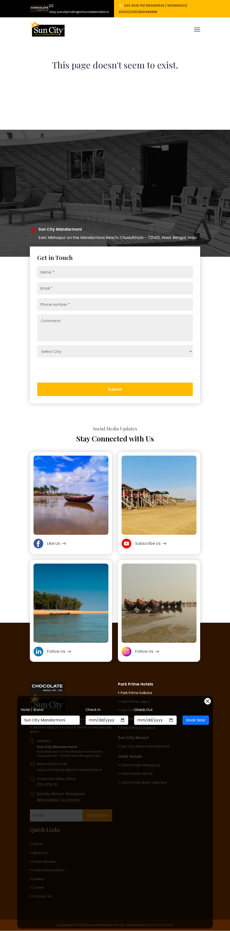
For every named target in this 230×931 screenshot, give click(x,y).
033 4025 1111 (133, 5)
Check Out (143, 709)
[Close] (207, 701)
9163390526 (155, 5)
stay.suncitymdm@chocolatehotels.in (79, 8)
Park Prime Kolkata (135, 692)
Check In (93, 709)
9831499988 (147, 12)
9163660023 (176, 5)
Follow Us (52, 651)
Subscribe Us (144, 543)
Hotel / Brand (32, 709)
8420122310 (128, 12)
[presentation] (59, 386)
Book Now (195, 720)
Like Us (50, 543)
